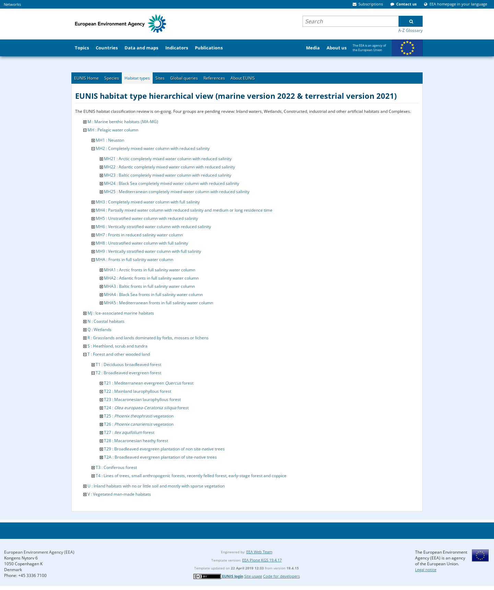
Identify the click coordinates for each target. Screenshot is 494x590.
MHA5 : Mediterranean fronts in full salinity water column (158, 303)
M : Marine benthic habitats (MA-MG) (122, 122)
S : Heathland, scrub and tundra (117, 346)
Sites (160, 78)
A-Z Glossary (410, 30)
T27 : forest (129, 432)
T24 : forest (146, 408)
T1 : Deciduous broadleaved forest (128, 364)
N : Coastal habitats (106, 321)
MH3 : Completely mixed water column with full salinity (148, 202)
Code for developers (281, 576)
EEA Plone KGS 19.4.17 (262, 560)
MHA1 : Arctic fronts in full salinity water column (149, 270)
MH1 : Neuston (110, 140)
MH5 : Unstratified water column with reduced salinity (147, 218)
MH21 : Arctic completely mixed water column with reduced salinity (168, 159)
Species (111, 78)
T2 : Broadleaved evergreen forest (128, 373)
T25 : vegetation (139, 416)
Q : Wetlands (99, 329)
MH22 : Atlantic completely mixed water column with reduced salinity (169, 167)
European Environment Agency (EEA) (39, 552)
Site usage (253, 576)
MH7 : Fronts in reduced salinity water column (139, 235)
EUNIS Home (86, 78)
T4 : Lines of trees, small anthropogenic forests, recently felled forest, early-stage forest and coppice (191, 476)
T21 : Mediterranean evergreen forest (148, 383)
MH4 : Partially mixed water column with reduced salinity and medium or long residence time (184, 210)
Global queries (184, 78)
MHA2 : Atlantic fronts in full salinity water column (151, 278)
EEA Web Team (259, 551)
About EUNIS (243, 78)
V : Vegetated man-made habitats (119, 494)
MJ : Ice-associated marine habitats (120, 313)
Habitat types (137, 78)
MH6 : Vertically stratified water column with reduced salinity (153, 226)
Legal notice (425, 569)
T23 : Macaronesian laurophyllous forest (142, 399)
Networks (12, 4)
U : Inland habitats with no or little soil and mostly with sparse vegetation (156, 486)
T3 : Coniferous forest (116, 467)
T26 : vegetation (139, 424)
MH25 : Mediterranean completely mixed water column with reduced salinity (176, 191)
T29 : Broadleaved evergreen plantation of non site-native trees (164, 449)
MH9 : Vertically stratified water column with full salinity (148, 251)
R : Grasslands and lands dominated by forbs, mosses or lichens (148, 338)
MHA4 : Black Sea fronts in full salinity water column (153, 294)
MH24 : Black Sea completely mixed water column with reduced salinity (171, 183)
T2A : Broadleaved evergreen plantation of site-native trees (160, 457)
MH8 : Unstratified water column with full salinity (142, 243)
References (214, 78)
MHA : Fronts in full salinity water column (134, 259)
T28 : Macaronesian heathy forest (136, 441)
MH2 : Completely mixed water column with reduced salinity (153, 148)
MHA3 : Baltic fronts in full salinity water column (149, 286)
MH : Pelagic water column (112, 130)
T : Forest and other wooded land (118, 354)
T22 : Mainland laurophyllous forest (137, 391)
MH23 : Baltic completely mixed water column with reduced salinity (167, 175)
